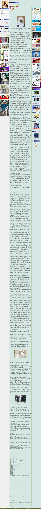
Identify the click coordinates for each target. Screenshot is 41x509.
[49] (15, 430)
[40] (10, 490)
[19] (10, 469)
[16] (21, 173)
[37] (18, 326)
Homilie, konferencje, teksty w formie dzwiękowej (4, 13)
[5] (15, 101)
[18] (14, 192)
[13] (16, 154)
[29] (13, 254)
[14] (14, 158)
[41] (20, 339)
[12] (10, 462)
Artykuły (2, 11)
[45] (12, 385)
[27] (14, 245)
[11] (15, 138)
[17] (16, 179)
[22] (10, 472)
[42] (28, 363)
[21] (17, 212)
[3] (10, 453)
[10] (10, 460)
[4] (10, 454)
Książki (2, 16)
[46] (10, 496)
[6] (10, 456)
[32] (16, 302)
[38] (18, 329)
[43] (22, 367)
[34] (12, 306)
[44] (21, 380)
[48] (16, 423)
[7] (10, 457)
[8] (10, 458)
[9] (10, 459)
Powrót (11, 505)
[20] (16, 210)
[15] (10, 163)
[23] (12, 227)
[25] (10, 475)
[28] (27, 249)
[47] (27, 409)
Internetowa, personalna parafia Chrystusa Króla (36, 94)
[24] (10, 474)
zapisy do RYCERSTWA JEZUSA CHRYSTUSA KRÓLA (36, 138)
